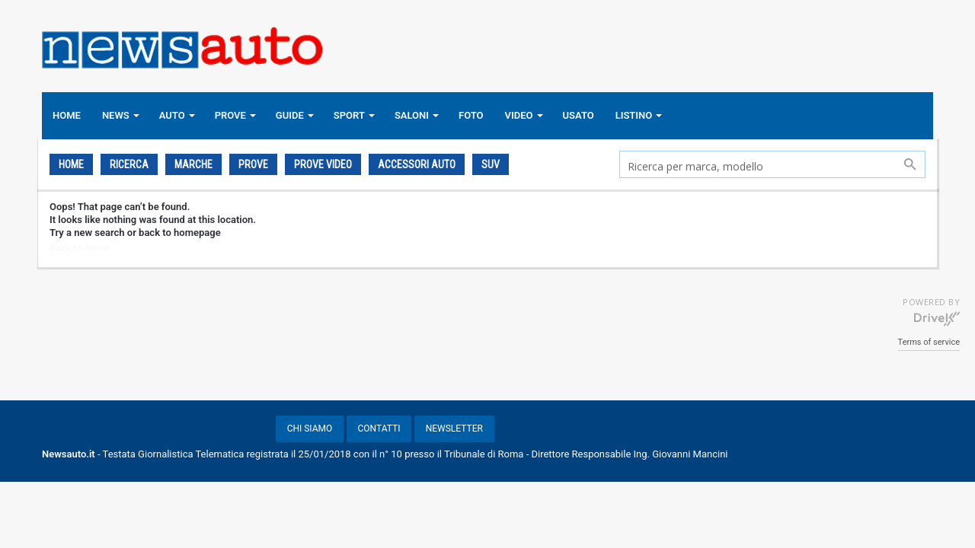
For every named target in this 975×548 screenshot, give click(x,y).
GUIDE (290, 115)
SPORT (349, 115)
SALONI (412, 115)
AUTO (172, 115)
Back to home (80, 247)
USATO (578, 115)
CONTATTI (379, 428)
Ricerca (129, 164)
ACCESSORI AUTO (417, 164)
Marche (193, 164)
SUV (490, 164)
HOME (67, 115)
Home (71, 164)
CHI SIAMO (310, 428)
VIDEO (519, 115)
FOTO (471, 115)
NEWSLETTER (454, 428)
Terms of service (929, 342)
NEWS (115, 115)
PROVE (230, 115)
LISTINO (634, 115)
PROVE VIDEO (323, 164)
